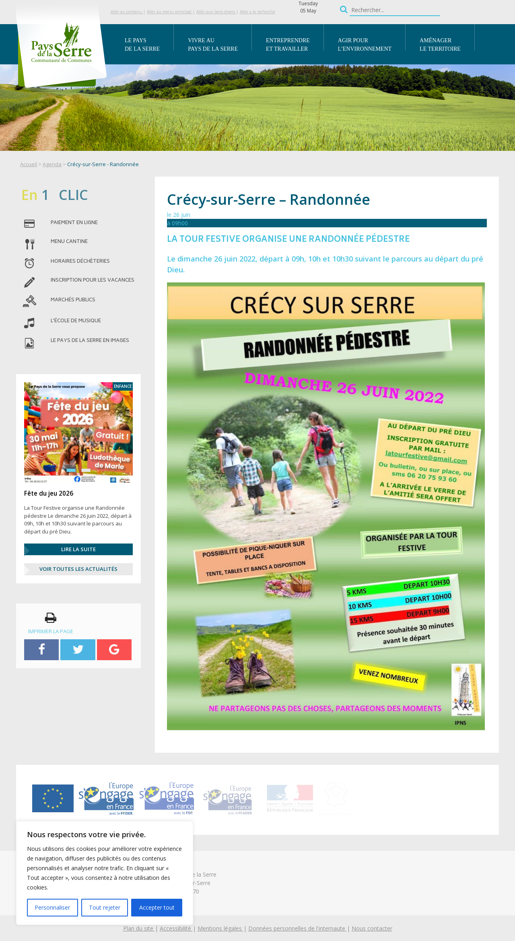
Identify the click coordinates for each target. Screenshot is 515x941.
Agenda (52, 164)
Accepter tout (157, 907)
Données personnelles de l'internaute (297, 928)
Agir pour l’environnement (364, 44)
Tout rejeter (104, 907)
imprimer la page (50, 623)
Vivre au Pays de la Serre (213, 44)
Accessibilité (176, 928)
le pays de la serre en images (90, 341)
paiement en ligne (74, 223)
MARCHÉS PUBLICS (73, 300)
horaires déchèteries (80, 262)
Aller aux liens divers (216, 11)
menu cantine (69, 242)
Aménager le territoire (440, 44)
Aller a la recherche (257, 11)
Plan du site (139, 928)
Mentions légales (220, 928)
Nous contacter (372, 928)
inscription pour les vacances (92, 280)
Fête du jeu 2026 (48, 493)
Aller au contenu (127, 11)
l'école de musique (76, 321)
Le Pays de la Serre (142, 44)
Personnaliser (52, 907)
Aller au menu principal (170, 11)
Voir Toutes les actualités (78, 568)
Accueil (28, 164)
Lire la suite (78, 549)
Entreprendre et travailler (288, 44)
